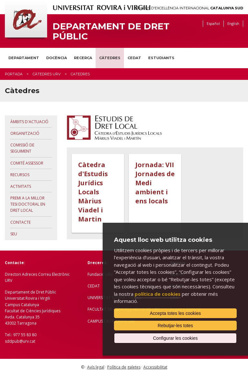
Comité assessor (26, 163)
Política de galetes (123, 367)
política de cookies (158, 294)
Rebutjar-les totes (175, 325)
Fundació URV (100, 274)
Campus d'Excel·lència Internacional (188, 8)
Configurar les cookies (175, 338)
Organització (24, 133)
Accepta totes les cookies (175, 313)
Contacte (20, 222)
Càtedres (109, 58)
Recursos (19, 174)
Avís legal (95, 367)
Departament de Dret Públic (111, 31)
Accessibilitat (155, 367)
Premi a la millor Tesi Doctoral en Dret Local (27, 204)
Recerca (83, 58)
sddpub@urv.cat (20, 341)
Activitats (20, 186)
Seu (13, 234)
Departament (23, 58)
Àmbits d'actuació (29, 121)
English (233, 23)
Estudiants (161, 58)
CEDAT (134, 58)
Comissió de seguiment (22, 148)
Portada (14, 74)
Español (213, 23)
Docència (56, 58)
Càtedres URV (47, 74)
